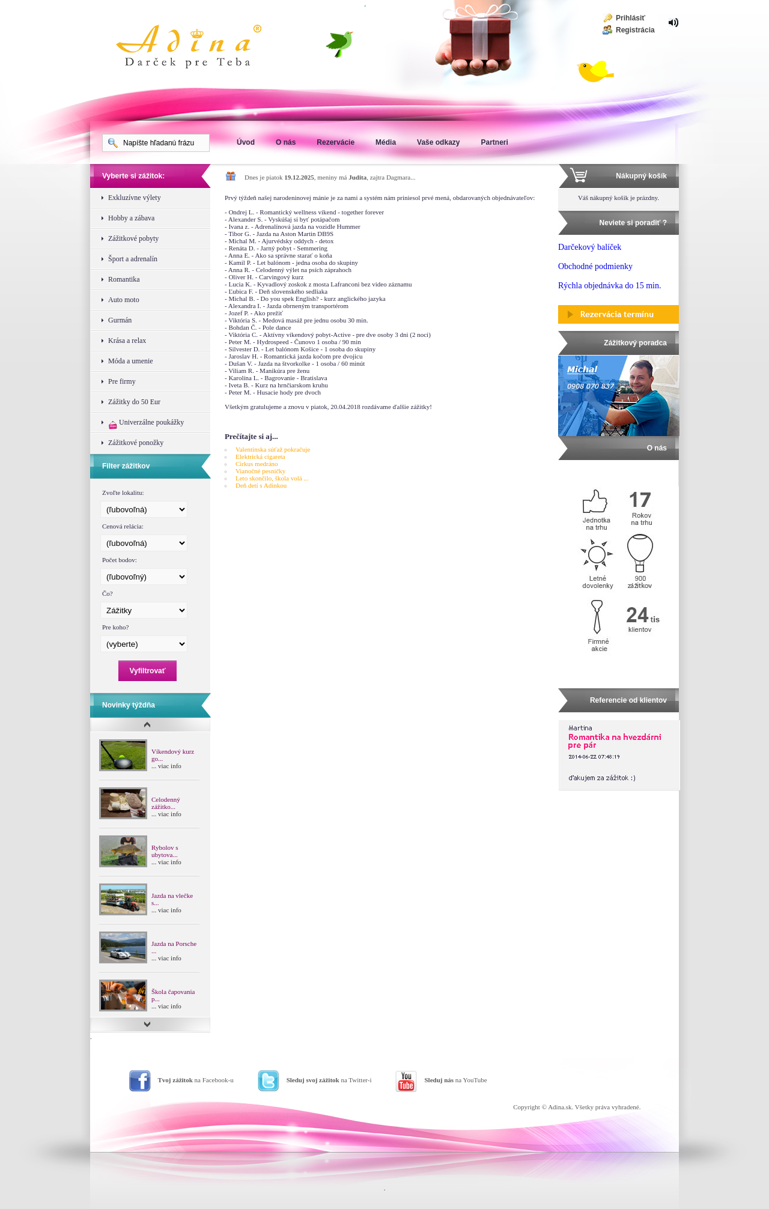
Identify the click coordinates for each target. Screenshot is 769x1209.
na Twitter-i (329, 1079)
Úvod (246, 142)
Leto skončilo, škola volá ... (272, 478)
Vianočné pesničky (260, 470)
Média (385, 142)
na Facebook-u (196, 1079)
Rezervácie (335, 142)
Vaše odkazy (438, 142)
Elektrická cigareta (260, 456)
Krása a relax (127, 340)
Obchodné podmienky (595, 266)
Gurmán (120, 320)
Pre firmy (122, 381)
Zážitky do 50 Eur (134, 402)
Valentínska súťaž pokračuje (273, 449)
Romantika (124, 279)
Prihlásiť (630, 18)
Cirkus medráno (257, 463)
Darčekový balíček (589, 247)
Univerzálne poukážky (146, 423)
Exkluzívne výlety (134, 197)
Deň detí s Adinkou (261, 485)
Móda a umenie (130, 361)
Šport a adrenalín (132, 259)
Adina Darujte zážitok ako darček (198, 48)
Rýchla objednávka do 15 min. (609, 285)
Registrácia (635, 30)
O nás (286, 142)
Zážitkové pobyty (133, 238)
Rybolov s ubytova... (164, 851)
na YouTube (455, 1079)
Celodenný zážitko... (165, 803)
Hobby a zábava (131, 218)
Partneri (494, 142)
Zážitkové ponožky (135, 442)
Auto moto (123, 299)
